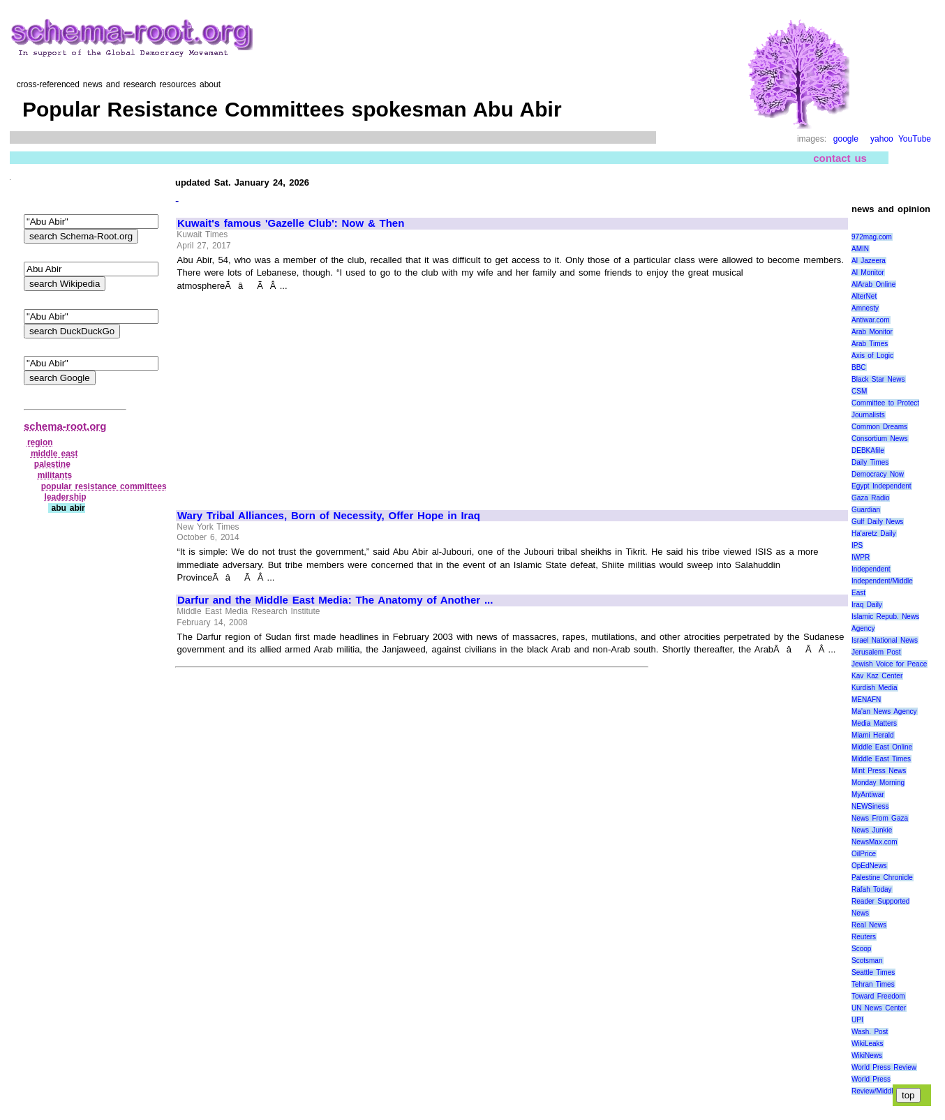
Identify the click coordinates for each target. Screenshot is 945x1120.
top (908, 1095)
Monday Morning (878, 782)
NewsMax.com (874, 842)
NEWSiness (869, 806)
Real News (868, 925)
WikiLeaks (867, 1043)
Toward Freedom (878, 996)
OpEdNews (869, 865)
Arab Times (869, 344)
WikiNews (866, 1055)
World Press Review (883, 1067)
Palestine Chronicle (882, 877)
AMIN (860, 249)
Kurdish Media (874, 688)
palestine (52, 464)
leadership (66, 497)
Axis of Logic (872, 355)
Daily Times (869, 462)
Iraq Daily (866, 604)
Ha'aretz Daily (873, 533)
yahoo (881, 139)
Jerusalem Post (876, 652)
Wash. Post (869, 1032)
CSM (859, 391)
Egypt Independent (881, 486)
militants (55, 475)
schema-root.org (65, 426)
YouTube (914, 139)
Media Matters (874, 723)
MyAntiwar (867, 794)
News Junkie (871, 830)
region (40, 442)
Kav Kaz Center (876, 676)
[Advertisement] (294, 394)
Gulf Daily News (877, 521)
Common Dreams (879, 427)
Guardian (865, 510)
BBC (858, 367)
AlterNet (864, 296)
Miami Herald (872, 735)
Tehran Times (873, 984)
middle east (54, 453)
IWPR (860, 557)
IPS (857, 545)
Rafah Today (871, 889)
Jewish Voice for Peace (889, 664)
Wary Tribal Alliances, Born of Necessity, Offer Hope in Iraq (328, 515)
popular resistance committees (104, 486)
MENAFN (866, 699)
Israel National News (884, 640)
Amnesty (865, 308)
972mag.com (871, 237)
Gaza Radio (870, 498)
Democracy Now (877, 474)
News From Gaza (879, 818)
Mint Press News (878, 771)
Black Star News (878, 379)
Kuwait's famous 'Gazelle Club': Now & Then (290, 223)
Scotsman (866, 960)
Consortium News (879, 438)
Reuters (863, 937)
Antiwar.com (870, 320)
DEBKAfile (867, 450)
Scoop (861, 949)
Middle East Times (881, 759)
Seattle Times (873, 972)
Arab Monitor (872, 332)
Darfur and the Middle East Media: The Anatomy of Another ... (335, 600)
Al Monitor (867, 272)
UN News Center (878, 1008)
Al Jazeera (868, 260)
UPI (857, 1020)
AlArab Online (873, 284)
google (845, 139)
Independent (871, 569)
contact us (840, 158)
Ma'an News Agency (884, 711)
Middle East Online (881, 747)
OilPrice (863, 854)
